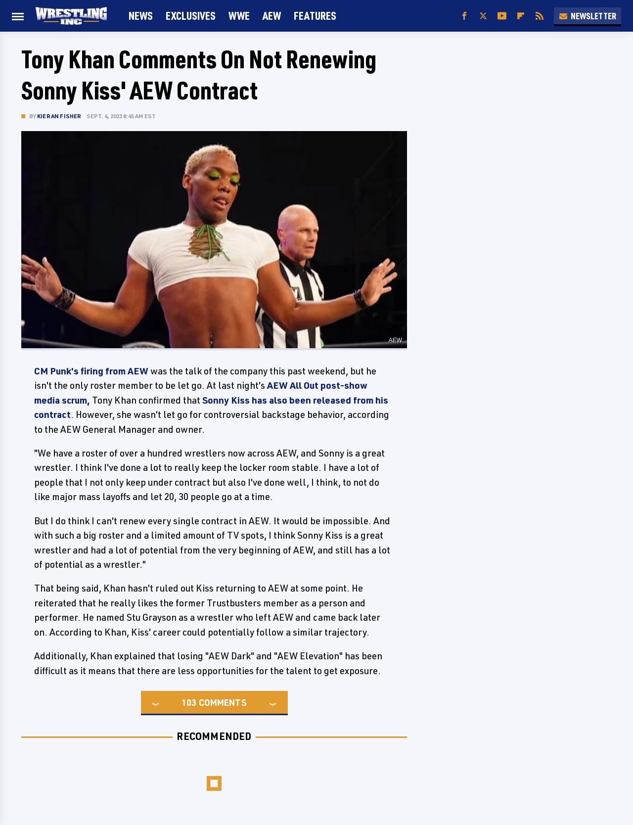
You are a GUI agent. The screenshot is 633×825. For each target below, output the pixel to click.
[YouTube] (501, 16)
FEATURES (315, 15)
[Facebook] (464, 16)
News (141, 15)
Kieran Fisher (59, 116)
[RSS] (539, 16)
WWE (239, 15)
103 (188, 702)
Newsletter (587, 15)
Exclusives (191, 15)
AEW (272, 15)
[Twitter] (483, 16)
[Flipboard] (520, 16)
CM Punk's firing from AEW (91, 371)
